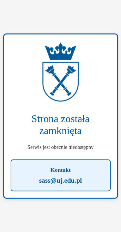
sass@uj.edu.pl (60, 180)
